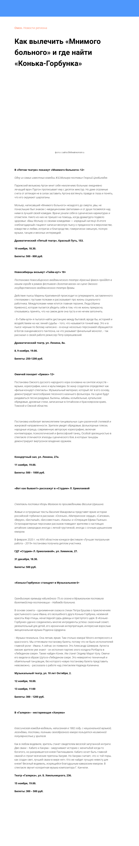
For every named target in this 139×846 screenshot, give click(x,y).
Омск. (19, 28)
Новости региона (35, 28)
